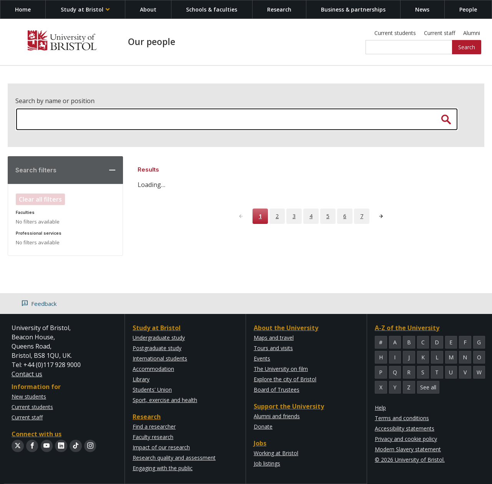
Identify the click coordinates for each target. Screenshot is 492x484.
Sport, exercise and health (165, 400)
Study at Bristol (85, 9)
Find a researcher (154, 426)
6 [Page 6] (344, 216)
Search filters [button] (36, 170)
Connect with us (37, 434)
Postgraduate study (157, 348)
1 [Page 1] (260, 216)
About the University (286, 327)
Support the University (289, 406)
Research (279, 9)
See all (428, 387)
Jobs (260, 443)
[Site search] (409, 47)
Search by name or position (55, 101)
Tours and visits (273, 348)
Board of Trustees (276, 389)
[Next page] (381, 216)
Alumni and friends (277, 416)
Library (141, 379)
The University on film (281, 368)
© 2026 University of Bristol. (410, 459)
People (468, 9)
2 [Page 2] (277, 216)
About (148, 9)
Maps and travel (274, 337)
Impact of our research (161, 447)
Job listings (267, 463)
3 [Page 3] (294, 216)
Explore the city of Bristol (285, 379)
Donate (263, 426)
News (422, 9)
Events (262, 358)
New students (29, 396)
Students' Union (152, 389)
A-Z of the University (407, 327)
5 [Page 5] (327, 216)
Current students (395, 33)
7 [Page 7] (361, 216)
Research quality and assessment (174, 457)
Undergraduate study (159, 337)
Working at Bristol (276, 453)
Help (380, 407)
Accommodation (153, 368)
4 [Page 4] (310, 216)
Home (23, 9)
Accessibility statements (404, 428)
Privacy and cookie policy (406, 438)
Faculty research (153, 437)
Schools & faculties (211, 9)
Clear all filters (40, 199)
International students (160, 358)
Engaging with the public (163, 468)
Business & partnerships (353, 9)
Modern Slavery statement (408, 449)
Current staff (439, 33)
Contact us (27, 374)
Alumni (471, 33)
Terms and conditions (402, 418)
